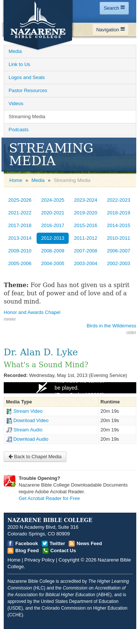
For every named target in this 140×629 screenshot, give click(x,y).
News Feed (89, 543)
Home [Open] (15, 180)
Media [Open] (15, 51)
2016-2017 (52, 225)
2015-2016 (85, 225)
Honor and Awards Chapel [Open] (32, 312)
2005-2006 (19, 263)
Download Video (31, 420)
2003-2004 (85, 263)
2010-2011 (118, 238)
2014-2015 (118, 225)
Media (37, 180)
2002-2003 (118, 263)
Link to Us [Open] (19, 64)
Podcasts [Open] (18, 129)
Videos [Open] (16, 103)
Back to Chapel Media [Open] (35, 456)
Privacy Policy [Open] (39, 560)
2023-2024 (85, 200)
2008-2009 (52, 251)
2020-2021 (52, 213)
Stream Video (28, 411)
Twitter (57, 543)
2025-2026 (19, 200)
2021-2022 (19, 213)
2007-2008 (85, 251)
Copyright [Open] (69, 560)
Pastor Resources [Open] (28, 90)
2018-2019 (118, 213)
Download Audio (31, 439)
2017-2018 (19, 225)
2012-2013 (52, 238)
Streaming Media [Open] (27, 116)
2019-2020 (85, 213)
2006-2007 (118, 251)
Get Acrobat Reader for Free (49, 498)
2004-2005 (52, 263)
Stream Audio (28, 430)
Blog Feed (27, 550)
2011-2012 (85, 238)
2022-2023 (118, 200)
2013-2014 (19, 238)
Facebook (26, 543)
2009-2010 (19, 251)
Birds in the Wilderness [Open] (111, 325)
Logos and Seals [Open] (27, 77)
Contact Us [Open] (63, 550)
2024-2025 (52, 200)
